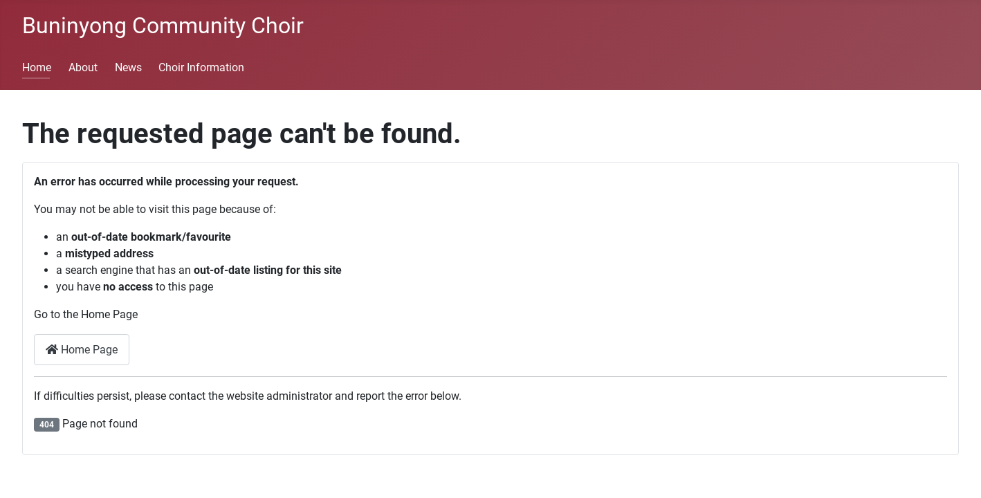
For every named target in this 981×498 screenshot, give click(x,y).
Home (36, 67)
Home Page (82, 349)
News (128, 67)
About (83, 67)
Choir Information (201, 67)
